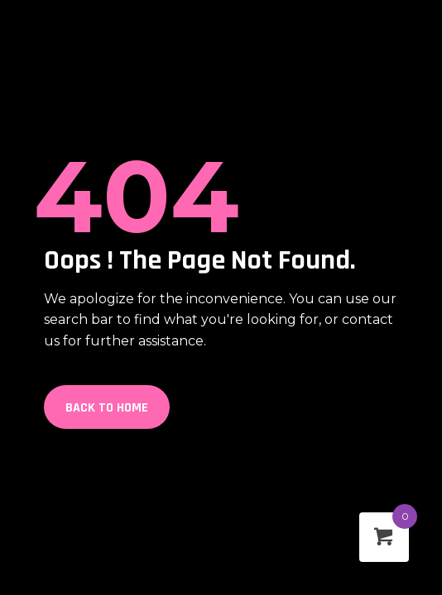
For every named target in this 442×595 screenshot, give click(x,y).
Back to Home (106, 407)
